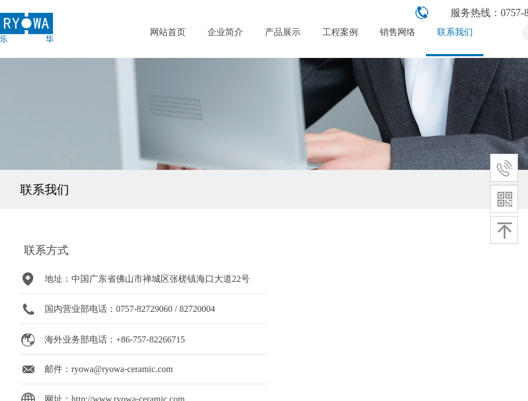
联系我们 (455, 32)
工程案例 (340, 32)
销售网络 (397, 32)
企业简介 (225, 32)
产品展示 (283, 32)
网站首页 (168, 32)
